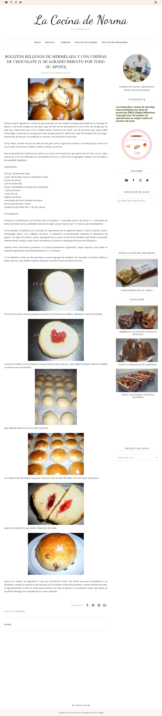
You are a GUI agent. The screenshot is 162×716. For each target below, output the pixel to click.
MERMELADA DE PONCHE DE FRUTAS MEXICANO (137, 333)
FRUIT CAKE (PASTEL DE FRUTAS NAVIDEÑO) (138, 396)
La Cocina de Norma (81, 19)
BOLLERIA (20, 611)
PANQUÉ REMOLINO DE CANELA (137, 290)
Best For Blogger (97, 713)
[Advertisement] (137, 227)
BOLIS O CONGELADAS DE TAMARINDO (138, 364)
